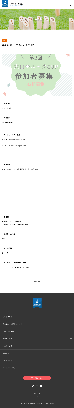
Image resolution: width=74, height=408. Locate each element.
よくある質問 (7, 360)
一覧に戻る (37, 281)
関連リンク (37, 394)
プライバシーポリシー (11, 368)
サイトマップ (37, 396)
